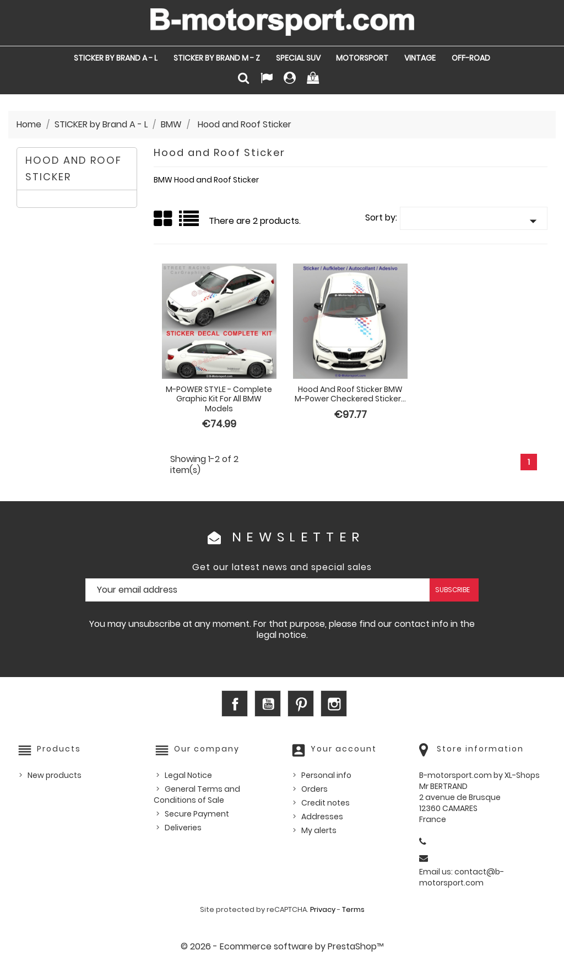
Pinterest (300, 703)
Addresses (322, 816)
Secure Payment (197, 813)
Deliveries (183, 827)
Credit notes (325, 802)
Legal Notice (188, 775)
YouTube (267, 703)
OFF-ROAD (471, 57)
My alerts (319, 830)
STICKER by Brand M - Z (216, 57)
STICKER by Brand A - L (116, 57)
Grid (163, 219)
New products (55, 775)
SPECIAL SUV (298, 57)
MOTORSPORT (362, 57)
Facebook (234, 703)
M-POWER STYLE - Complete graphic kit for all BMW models (219, 399)
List (189, 222)
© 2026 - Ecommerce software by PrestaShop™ (282, 946)
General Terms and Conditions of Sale (197, 794)
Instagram (333, 703)
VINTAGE (420, 57)
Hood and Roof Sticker (73, 168)
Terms (353, 909)
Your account (344, 748)
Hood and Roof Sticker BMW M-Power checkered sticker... (350, 394)
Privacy (322, 909)
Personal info (326, 775)
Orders (314, 788)
